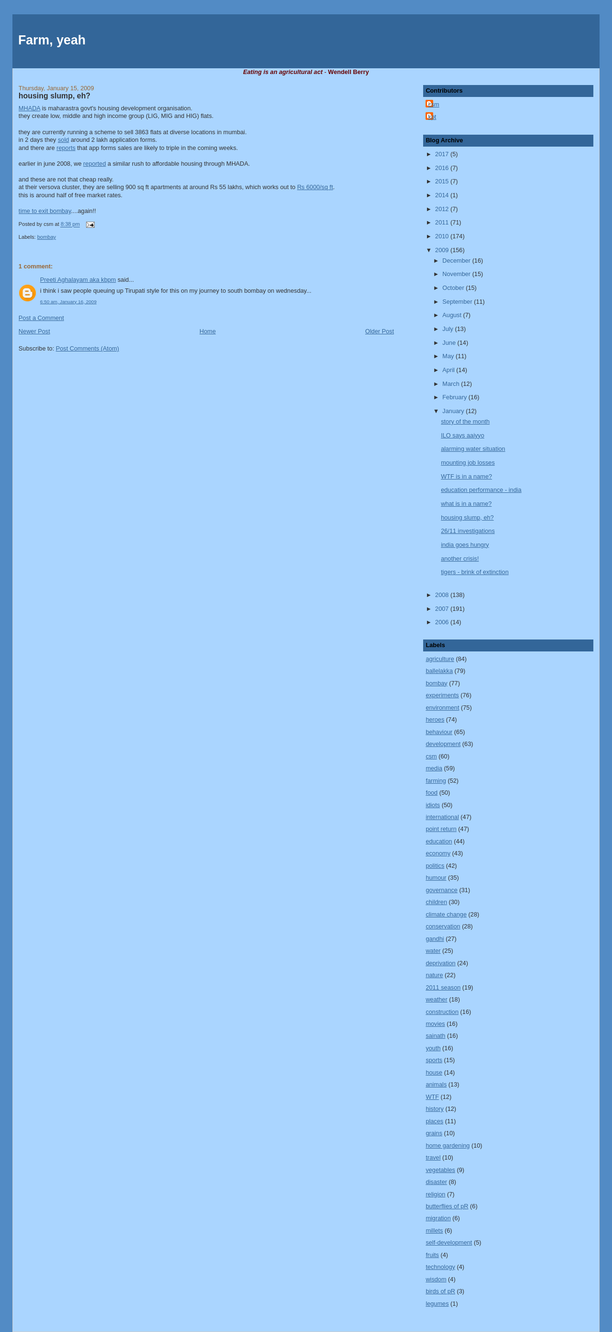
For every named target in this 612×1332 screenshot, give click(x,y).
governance (442, 890)
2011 (442, 222)
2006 (442, 622)
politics (435, 865)
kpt (432, 116)
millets (434, 1230)
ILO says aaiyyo (462, 435)
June (449, 342)
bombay (46, 237)
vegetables (440, 1169)
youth (433, 1048)
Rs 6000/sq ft (315, 187)
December (457, 260)
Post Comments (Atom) (87, 348)
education (439, 841)
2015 (442, 181)
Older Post (379, 331)
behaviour (439, 731)
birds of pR (440, 1291)
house (434, 1072)
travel (433, 1157)
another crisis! (460, 558)
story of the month (465, 421)
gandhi (435, 938)
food (431, 792)
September (458, 301)
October (454, 287)
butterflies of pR (447, 1206)
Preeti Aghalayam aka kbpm (78, 279)
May (449, 356)
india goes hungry (465, 544)
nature (434, 975)
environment (442, 707)
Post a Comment (41, 317)
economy (438, 853)
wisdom (436, 1279)
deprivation (440, 963)
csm (433, 104)
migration (438, 1218)
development (443, 743)
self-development (449, 1242)
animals (436, 1084)
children (436, 902)
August (452, 315)
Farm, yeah (52, 40)
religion (435, 1194)
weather (436, 999)
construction (442, 1011)
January (454, 411)
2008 (442, 594)
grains (434, 1133)
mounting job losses (468, 462)
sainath (435, 1035)
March (451, 383)
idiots (433, 805)
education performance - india (481, 489)
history (435, 1108)
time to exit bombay (45, 210)
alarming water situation (473, 448)
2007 (442, 608)
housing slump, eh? (54, 96)
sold (63, 139)
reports (66, 147)
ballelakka (439, 670)
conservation (443, 926)
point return (441, 828)
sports (434, 1060)
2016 (442, 167)
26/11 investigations (468, 530)
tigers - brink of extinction (475, 571)
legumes (437, 1303)
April (449, 369)
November (457, 273)
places (434, 1121)
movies (435, 1023)
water (433, 950)
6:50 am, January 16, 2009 (68, 301)
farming (436, 780)
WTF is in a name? (466, 476)
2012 (442, 209)
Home (207, 331)
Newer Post (34, 331)
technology (440, 1266)
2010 (442, 236)
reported (94, 163)
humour (436, 877)
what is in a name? (466, 503)
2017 (442, 154)
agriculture (440, 658)
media (434, 768)
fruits (432, 1254)
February (455, 397)
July (448, 328)
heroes (435, 719)
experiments (442, 695)
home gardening (448, 1145)
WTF (432, 1096)
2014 (442, 195)
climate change (446, 914)
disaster (436, 1181)
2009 (442, 250)
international (442, 817)
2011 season (443, 987)
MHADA (29, 108)
